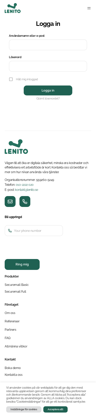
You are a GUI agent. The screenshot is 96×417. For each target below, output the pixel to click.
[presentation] (34, 254)
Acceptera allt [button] (55, 409)
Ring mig (22, 264)
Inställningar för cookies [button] (23, 409)
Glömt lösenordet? (48, 98)
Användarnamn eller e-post (27, 36)
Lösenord (15, 57)
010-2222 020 (25, 185)
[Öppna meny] (89, 8)
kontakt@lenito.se (26, 190)
